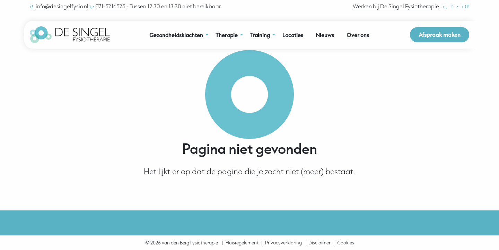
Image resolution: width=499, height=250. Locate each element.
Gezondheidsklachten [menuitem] (176, 35)
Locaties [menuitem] (292, 35)
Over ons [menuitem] (358, 35)
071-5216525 (110, 6)
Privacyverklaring (283, 243)
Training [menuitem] (260, 35)
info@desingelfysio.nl (62, 6)
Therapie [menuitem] (227, 35)
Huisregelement (242, 243)
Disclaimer (319, 243)
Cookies (345, 243)
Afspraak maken (440, 34)
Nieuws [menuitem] (325, 35)
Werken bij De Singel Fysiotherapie (396, 6)
